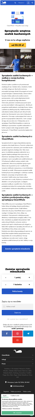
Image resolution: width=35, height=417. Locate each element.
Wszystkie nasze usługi (21, 25)
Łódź (15, 371)
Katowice (25, 371)
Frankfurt (28, 373)
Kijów (11, 375)
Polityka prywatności (7, 408)
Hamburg (15, 373)
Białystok (5, 373)
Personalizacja (16, 408)
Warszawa (22, 368)
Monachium (22, 373)
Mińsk (19, 375)
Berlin (10, 373)
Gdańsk (11, 371)
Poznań (19, 371)
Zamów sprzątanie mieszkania (17, 249)
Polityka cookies (27, 391)
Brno (8, 375)
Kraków (28, 368)
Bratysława (25, 375)
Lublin (29, 371)
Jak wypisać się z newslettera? (17, 319)
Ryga (15, 375)
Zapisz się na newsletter (11, 301)
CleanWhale (10, 25)
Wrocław (5, 371)
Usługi (4, 359)
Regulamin (6, 391)
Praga (4, 375)
